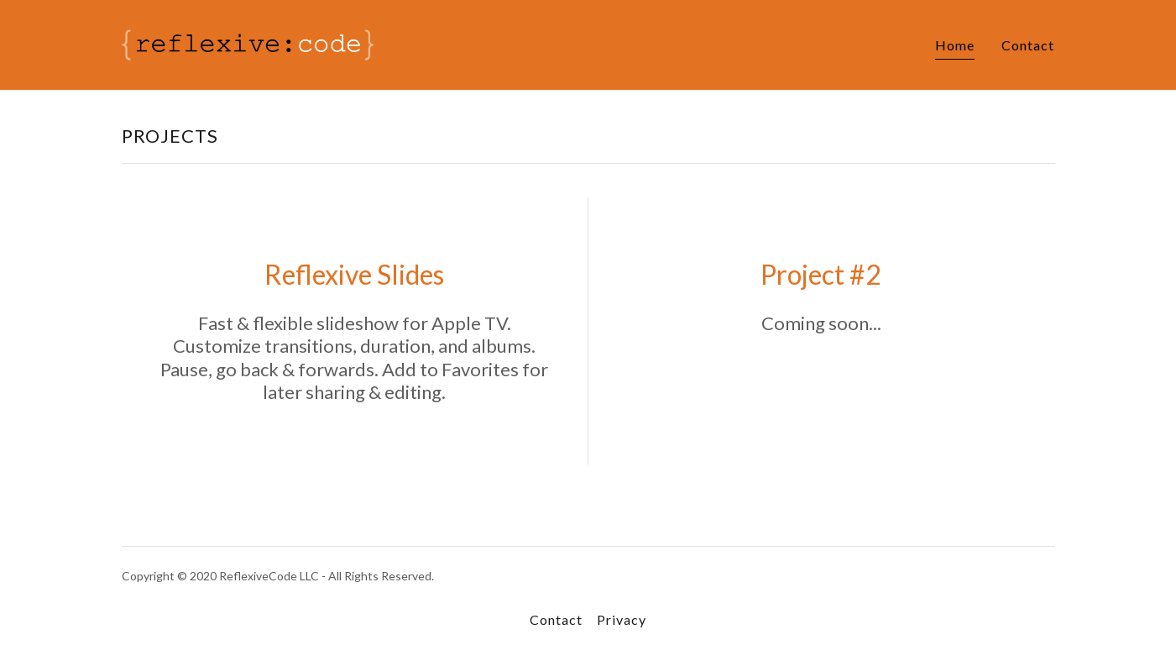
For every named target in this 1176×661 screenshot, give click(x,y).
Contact (1027, 45)
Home (955, 45)
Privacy (621, 619)
